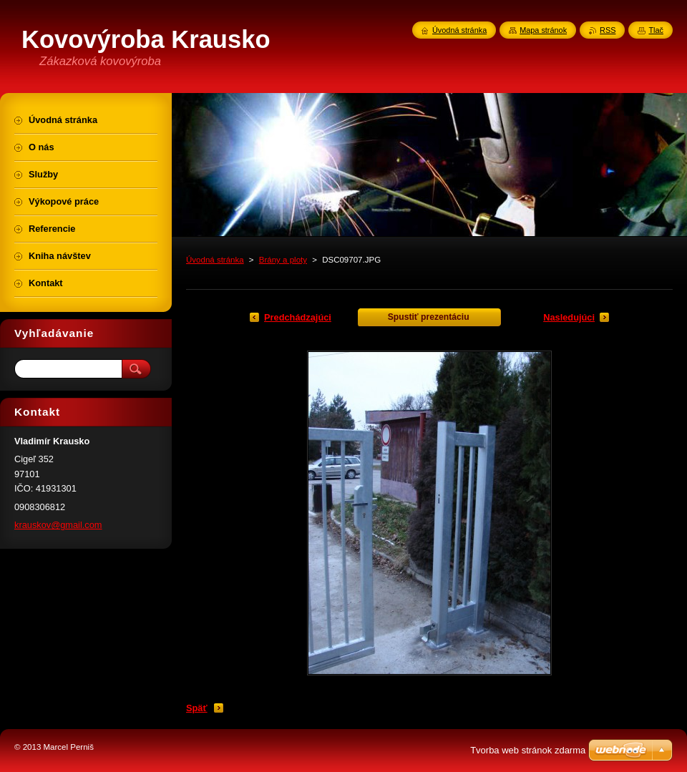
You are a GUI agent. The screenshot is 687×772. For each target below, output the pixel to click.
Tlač (655, 30)
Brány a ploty (283, 259)
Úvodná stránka (215, 259)
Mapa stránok (543, 30)
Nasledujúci (569, 317)
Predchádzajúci (297, 317)
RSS (607, 30)
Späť (197, 708)
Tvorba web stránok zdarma (527, 750)
